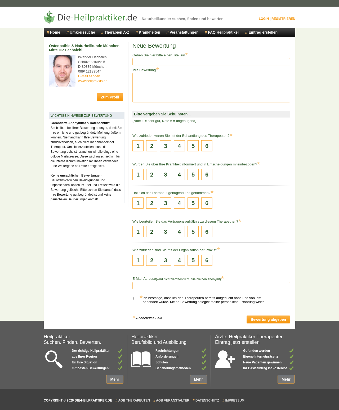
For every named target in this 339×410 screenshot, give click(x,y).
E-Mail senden (89, 76)
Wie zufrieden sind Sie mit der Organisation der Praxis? (174, 250)
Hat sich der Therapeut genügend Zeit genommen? (171, 193)
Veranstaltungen (184, 32)
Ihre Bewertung (144, 70)
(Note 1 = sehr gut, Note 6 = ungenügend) (164, 121)
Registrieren (283, 19)
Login (264, 19)
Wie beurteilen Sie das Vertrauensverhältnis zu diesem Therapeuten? (185, 221)
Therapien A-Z (117, 32)
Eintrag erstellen (263, 32)
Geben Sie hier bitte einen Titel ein (158, 55)
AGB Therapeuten (134, 400)
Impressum (234, 400)
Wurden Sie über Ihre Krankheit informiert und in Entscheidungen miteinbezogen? (194, 164)
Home (55, 32)
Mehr (114, 379)
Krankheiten (149, 32)
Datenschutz (207, 400)
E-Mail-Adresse (144, 279)
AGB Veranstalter (172, 400)
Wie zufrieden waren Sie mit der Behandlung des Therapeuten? (180, 136)
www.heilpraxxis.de (93, 81)
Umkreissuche (82, 32)
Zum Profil (110, 97)
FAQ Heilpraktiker (223, 32)
